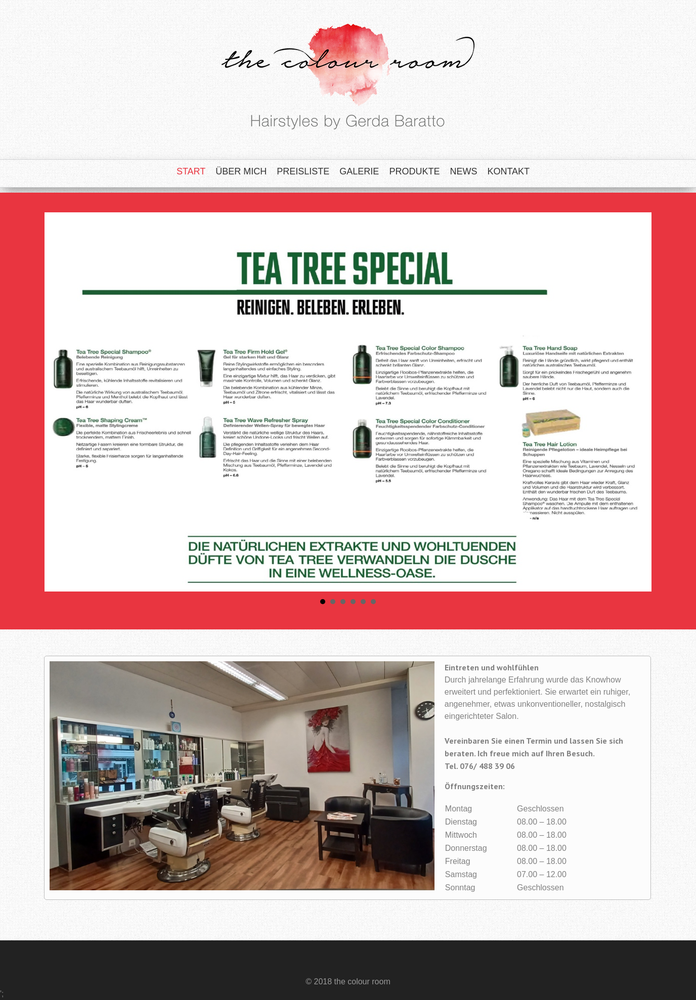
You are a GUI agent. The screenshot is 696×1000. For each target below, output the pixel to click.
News (463, 171)
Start (191, 171)
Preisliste (303, 171)
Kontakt (508, 171)
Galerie (359, 171)
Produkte (414, 171)
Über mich (241, 171)
